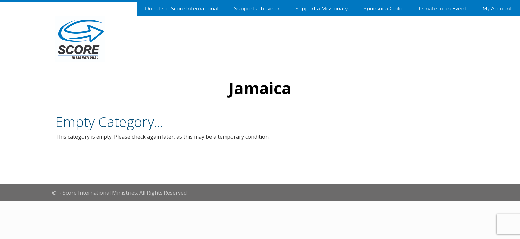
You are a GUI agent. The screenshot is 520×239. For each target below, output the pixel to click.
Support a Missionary (321, 8)
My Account (497, 8)
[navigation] (260, 8)
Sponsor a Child (382, 8)
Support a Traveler (257, 8)
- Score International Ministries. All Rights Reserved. (123, 192)
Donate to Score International (181, 8)
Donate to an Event (443, 8)
